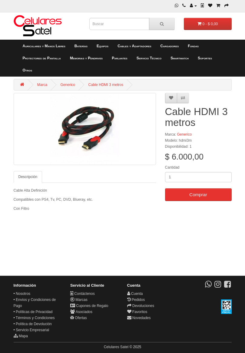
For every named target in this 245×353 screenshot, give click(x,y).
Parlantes (119, 58)
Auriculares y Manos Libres (44, 46)
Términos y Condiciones (35, 318)
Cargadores (170, 46)
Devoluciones (140, 306)
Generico (68, 85)
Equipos (102, 46)
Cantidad (172, 167)
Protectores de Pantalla (42, 58)
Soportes (205, 58)
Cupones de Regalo (89, 306)
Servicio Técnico (149, 58)
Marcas (79, 300)
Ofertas (78, 318)
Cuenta (135, 294)
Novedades (139, 318)
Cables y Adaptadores (134, 46)
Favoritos (137, 312)
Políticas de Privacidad (34, 312)
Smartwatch (180, 58)
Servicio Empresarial (32, 330)
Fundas (193, 46)
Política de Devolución (34, 324)
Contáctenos (82, 294)
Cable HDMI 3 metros (105, 85)
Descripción (28, 177)
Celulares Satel (116, 347)
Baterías (81, 46)
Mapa (21, 336)
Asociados (81, 312)
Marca (42, 85)
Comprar (198, 194)
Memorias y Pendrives (86, 58)
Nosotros (23, 294)
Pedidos (136, 300)
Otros (27, 70)
